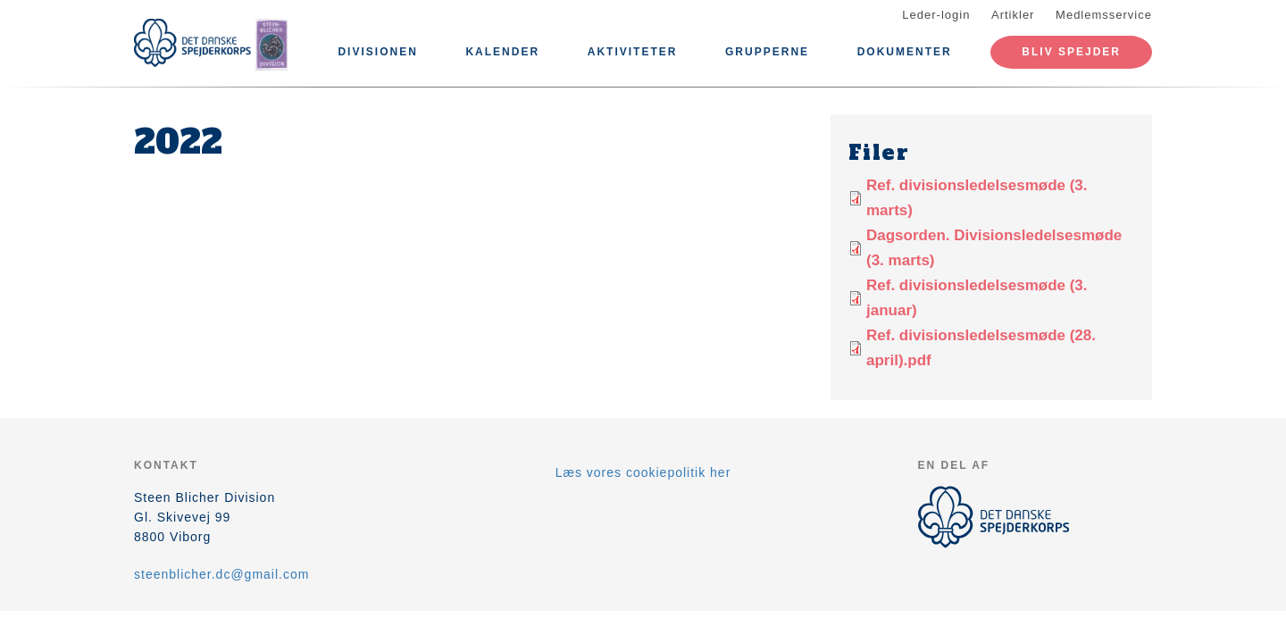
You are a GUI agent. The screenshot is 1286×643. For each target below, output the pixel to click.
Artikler (1012, 14)
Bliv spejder (1071, 52)
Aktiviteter (633, 52)
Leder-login (936, 14)
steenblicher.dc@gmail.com (221, 574)
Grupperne (767, 52)
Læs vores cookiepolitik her (643, 472)
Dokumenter (904, 52)
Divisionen (377, 52)
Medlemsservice (1104, 14)
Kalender (502, 52)
